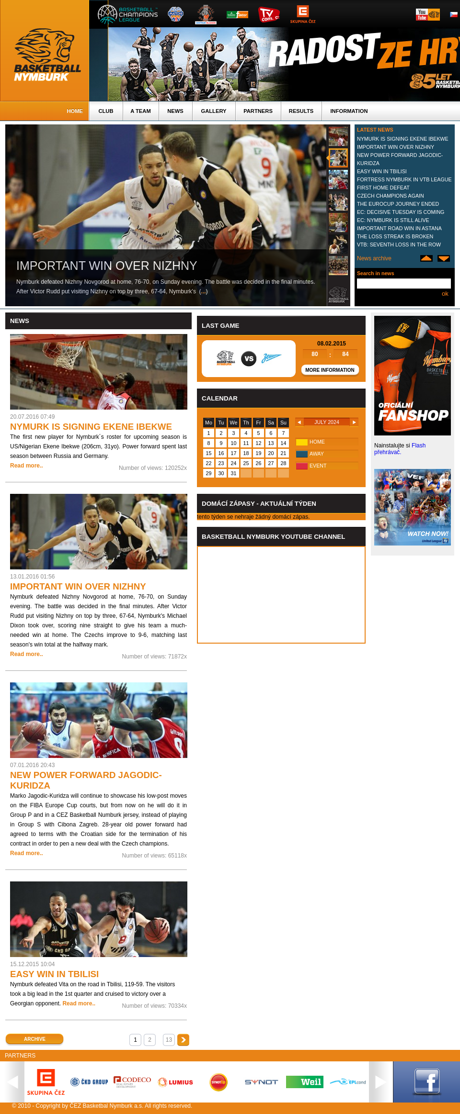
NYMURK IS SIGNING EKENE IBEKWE (402, 139)
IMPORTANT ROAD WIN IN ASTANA (399, 228)
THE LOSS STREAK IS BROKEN (395, 236)
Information (349, 111)
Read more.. (26, 465)
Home (75, 111)
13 (169, 1039)
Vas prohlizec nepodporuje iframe (281, 595)
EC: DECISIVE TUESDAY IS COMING (400, 212)
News (175, 111)
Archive (35, 1039)
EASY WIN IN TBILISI (382, 171)
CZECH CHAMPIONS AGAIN (390, 196)
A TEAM (140, 111)
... (203, 291)
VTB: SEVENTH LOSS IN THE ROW (399, 244)
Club (105, 111)
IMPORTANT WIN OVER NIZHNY (395, 147)
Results (301, 111)
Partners (258, 111)
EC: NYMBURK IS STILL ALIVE (393, 220)
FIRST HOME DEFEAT (383, 187)
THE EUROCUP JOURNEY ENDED (398, 204)
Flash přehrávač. (400, 449)
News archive (374, 258)
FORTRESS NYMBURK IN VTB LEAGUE (404, 179)
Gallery (213, 111)
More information (330, 370)
